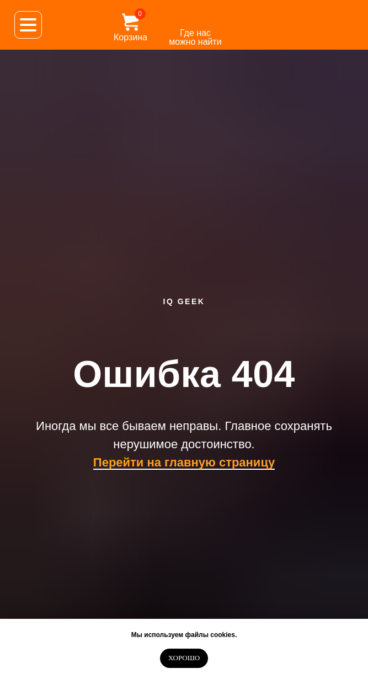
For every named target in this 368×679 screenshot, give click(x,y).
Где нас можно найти (195, 37)
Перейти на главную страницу (184, 462)
